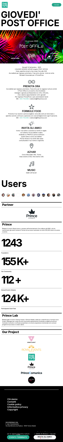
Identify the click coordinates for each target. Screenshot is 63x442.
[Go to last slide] (4, 195)
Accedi (56, 5)
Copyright (12, 409)
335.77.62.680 (24, 99)
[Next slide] (59, 195)
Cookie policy (14, 404)
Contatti (11, 401)
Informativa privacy (17, 407)
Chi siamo (12, 399)
